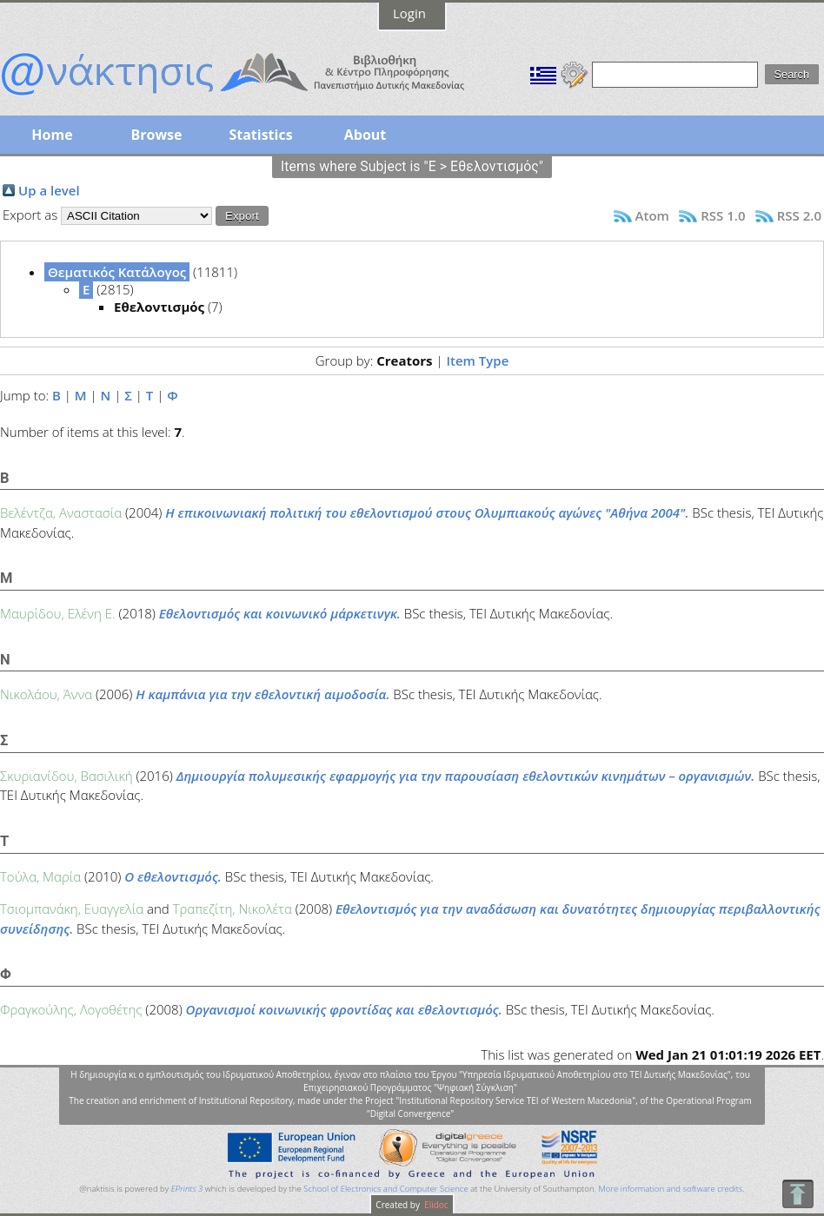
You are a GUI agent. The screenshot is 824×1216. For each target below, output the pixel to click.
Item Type (477, 360)
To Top (797, 1194)
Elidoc (435, 1205)
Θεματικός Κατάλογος (117, 272)
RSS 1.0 (723, 215)
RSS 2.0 (799, 215)
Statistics (260, 134)
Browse (156, 134)
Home (51, 134)
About (365, 134)
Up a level (49, 190)
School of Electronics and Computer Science (385, 1188)
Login (409, 13)
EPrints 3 (187, 1188)
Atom (652, 215)
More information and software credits (670, 1188)
